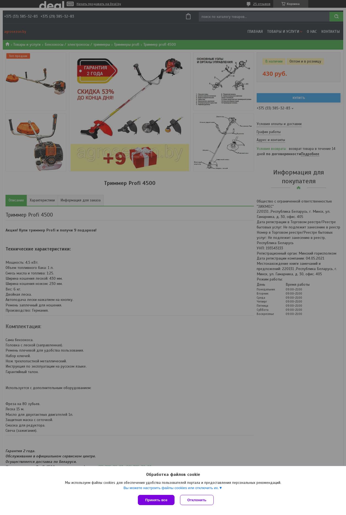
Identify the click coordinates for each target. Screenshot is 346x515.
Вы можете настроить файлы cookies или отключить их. (171, 488)
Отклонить (196, 500)
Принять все (156, 500)
